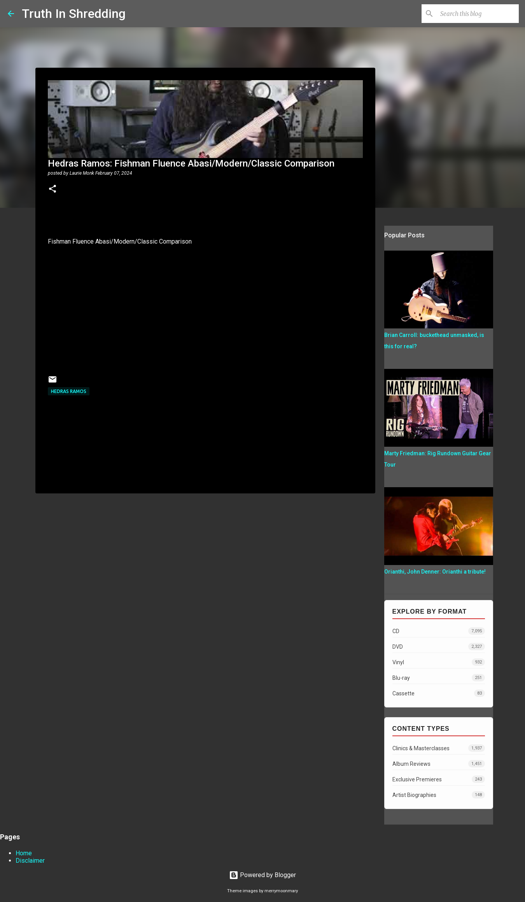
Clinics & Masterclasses (438, 748)
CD (438, 631)
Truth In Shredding (74, 13)
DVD (438, 646)
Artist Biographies (438, 794)
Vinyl (438, 662)
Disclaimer (30, 860)
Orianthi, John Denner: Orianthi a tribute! (435, 572)
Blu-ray (438, 677)
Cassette (438, 693)
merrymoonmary (281, 890)
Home (24, 853)
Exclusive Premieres (438, 779)
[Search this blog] (478, 13)
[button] (52, 189)
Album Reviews (438, 763)
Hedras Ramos (68, 391)
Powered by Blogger (262, 875)
